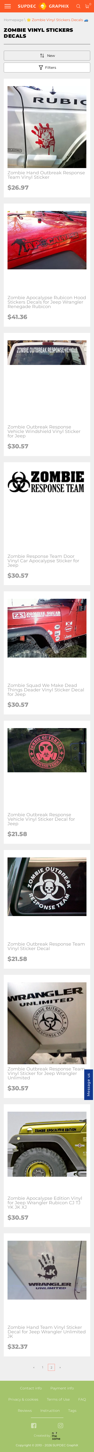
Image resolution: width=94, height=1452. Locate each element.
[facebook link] (34, 1426)
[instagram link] (60, 1426)
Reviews (25, 1410)
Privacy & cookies (23, 1399)
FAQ (82, 1399)
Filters (47, 68)
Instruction (50, 1410)
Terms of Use (58, 1399)
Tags (72, 1410)
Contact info (31, 1388)
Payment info (62, 1388)
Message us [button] (88, 1084)
